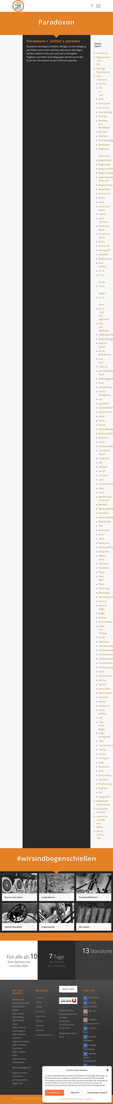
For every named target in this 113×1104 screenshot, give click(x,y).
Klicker (102, 420)
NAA (101, 525)
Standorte (40, 997)
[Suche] (90, 6)
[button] (107, 1070)
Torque (102, 753)
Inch (101, 399)
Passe (101, 572)
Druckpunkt (104, 250)
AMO (101, 99)
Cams (101, 202)
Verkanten (104, 766)
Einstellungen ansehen (97, 1092)
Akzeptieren (54, 1092)
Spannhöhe (104, 688)
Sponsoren (40, 1030)
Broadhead (104, 189)
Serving (102, 680)
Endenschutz (105, 258)
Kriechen (103, 437)
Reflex (102, 613)
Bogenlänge (104, 164)
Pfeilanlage (104, 592)
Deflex (102, 241)
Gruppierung (105, 387)
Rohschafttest (105, 621)
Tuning (102, 749)
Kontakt (39, 1007)
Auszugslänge (105, 112)
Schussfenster (106, 663)
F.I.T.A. (102, 270)
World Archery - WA (100, 835)
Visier (101, 771)
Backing (102, 116)
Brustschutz (105, 193)
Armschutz (104, 107)
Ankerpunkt (104, 103)
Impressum (89, 1099)
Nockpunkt (104, 543)
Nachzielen (104, 530)
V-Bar (101, 762)
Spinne (102, 701)
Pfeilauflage (104, 588)
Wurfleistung (105, 783)
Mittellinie (103, 513)
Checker (103, 214)
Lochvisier (104, 475)
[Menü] (97, 6)
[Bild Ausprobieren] (57, 888)
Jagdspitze (104, 403)
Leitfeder (103, 466)
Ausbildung (102, 53)
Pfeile (101, 584)
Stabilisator (104, 705)
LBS (100, 462)
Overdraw (103, 563)
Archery (102, 83)
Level (101, 479)
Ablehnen (75, 1092)
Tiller (101, 741)
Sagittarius (104, 641)
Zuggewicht (104, 796)
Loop (101, 488)
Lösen (102, 492)
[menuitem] (90, 6)
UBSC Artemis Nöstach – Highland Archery (21, 1038)
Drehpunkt (104, 245)
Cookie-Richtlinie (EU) (44, 1035)
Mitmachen (40, 1011)
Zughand (103, 788)
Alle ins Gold (101, 91)
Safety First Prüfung (103, 630)
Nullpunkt (103, 551)
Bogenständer (106, 185)
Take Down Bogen (102, 726)
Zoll (100, 792)
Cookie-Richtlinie (67, 1099)
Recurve (103, 601)
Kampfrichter (105, 412)
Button (102, 197)
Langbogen (104, 458)
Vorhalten (104, 779)
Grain (101, 382)
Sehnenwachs (105, 675)
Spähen (102, 684)
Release (102, 617)
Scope (102, 671)
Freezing (103, 366)
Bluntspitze (104, 144)
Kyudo (102, 442)
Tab (100, 717)
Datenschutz (78, 1099)
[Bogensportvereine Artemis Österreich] (18, 6)
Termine (39, 1002)
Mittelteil (103, 504)
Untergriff (104, 758)
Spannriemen (105, 693)
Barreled (103, 131)
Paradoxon (104, 567)
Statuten (39, 1021)
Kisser (102, 416)
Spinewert (104, 697)
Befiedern (103, 136)
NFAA (101, 538)
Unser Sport (98, 45)
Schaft (102, 637)
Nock (101, 534)
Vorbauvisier (105, 775)
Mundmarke (105, 521)
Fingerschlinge (106, 339)
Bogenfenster (105, 160)
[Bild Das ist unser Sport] (20, 888)
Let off (102, 471)
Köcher (102, 424)
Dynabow (103, 254)
